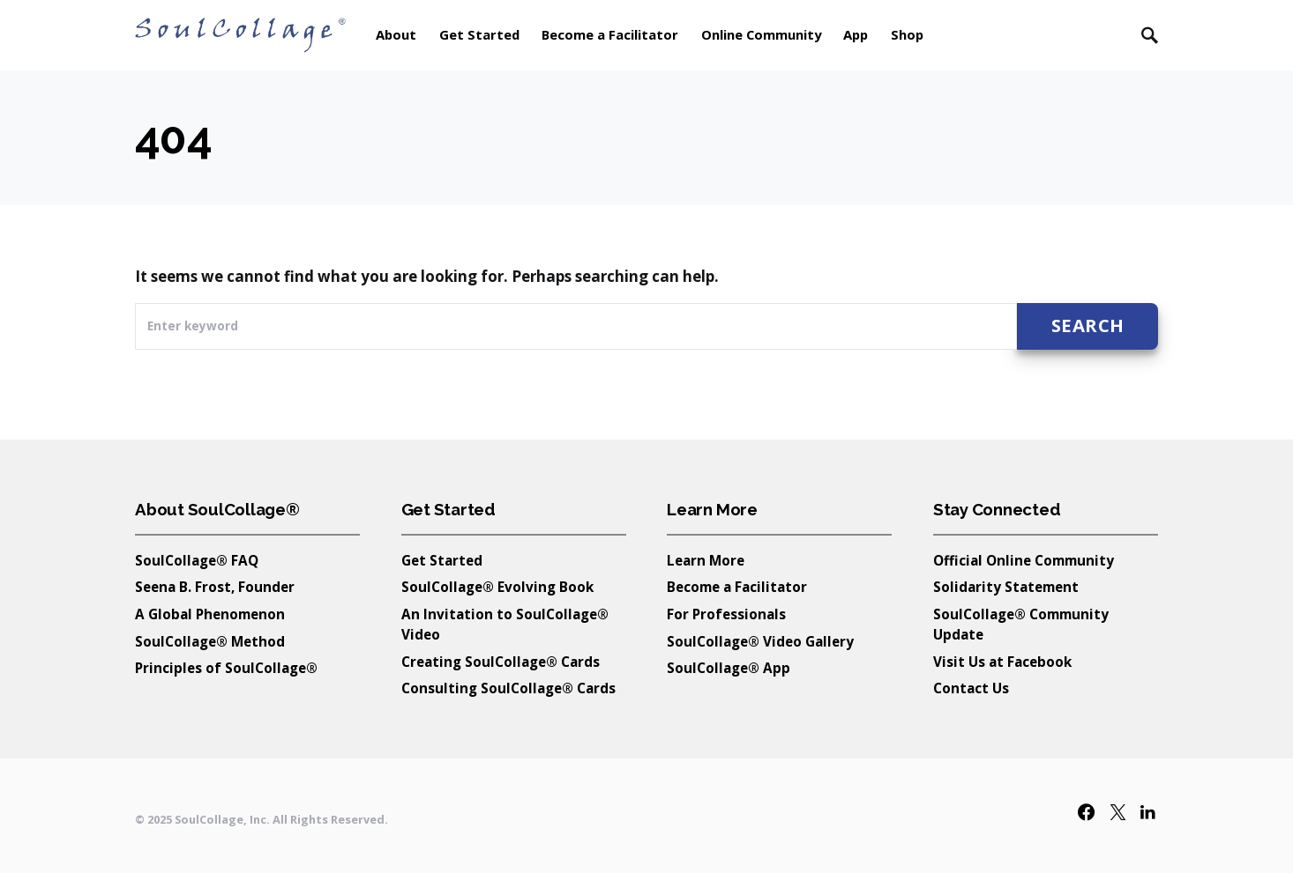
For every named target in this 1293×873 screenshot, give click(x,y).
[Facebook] (1086, 811)
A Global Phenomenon (210, 614)
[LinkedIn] (1147, 811)
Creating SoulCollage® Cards (500, 661)
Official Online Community (1023, 560)
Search (1088, 325)
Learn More (705, 560)
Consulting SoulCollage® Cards (508, 688)
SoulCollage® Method (210, 641)
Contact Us (971, 688)
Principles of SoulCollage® (226, 668)
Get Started (441, 560)
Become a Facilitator (737, 587)
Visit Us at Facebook (1002, 661)
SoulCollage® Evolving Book (497, 587)
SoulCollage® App (728, 668)
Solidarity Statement (1006, 587)
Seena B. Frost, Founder (215, 587)
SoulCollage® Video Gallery (760, 641)
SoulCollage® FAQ (196, 560)
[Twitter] (1118, 811)
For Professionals (726, 614)
